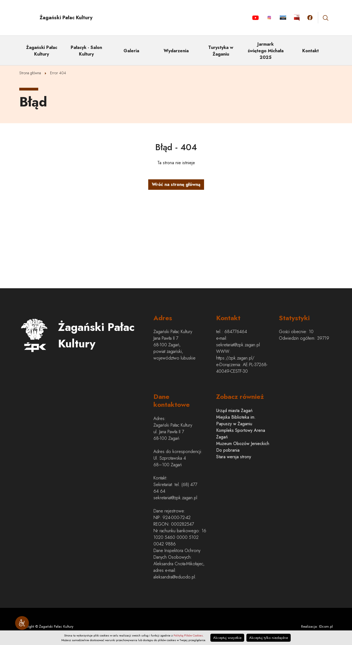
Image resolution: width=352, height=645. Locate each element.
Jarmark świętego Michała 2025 (266, 51)
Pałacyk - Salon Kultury (86, 50)
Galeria (131, 51)
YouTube (255, 18)
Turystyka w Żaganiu (220, 50)
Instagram (269, 18)
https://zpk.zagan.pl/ (235, 358)
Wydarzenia (176, 51)
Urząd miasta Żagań (234, 410)
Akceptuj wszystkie (227, 637)
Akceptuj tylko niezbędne (268, 637)
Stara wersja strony (233, 457)
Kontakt (310, 51)
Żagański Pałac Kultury (41, 50)
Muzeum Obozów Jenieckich (242, 443)
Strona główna (30, 73)
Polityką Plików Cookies (188, 635)
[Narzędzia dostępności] (22, 623)
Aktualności (283, 18)
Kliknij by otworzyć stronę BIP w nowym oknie (296, 17)
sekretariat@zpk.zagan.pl (238, 345)
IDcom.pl (326, 626)
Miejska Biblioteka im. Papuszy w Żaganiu (236, 420)
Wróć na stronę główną (176, 184)
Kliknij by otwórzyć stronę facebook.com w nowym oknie (310, 17)
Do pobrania (228, 450)
